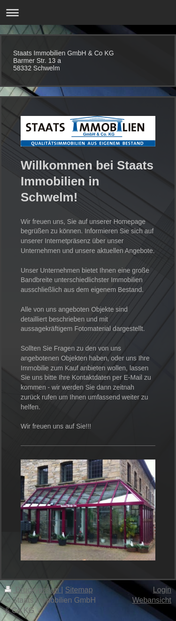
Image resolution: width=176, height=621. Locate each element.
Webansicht (151, 600)
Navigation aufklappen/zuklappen (88, 12)
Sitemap (79, 590)
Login (162, 590)
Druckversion (33, 590)
